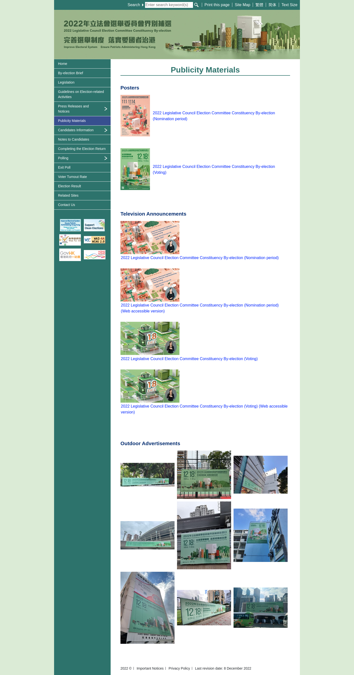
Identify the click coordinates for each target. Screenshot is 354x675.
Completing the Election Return (82, 149)
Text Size (289, 5)
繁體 (259, 5)
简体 (272, 5)
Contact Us (66, 205)
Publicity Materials (72, 121)
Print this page (217, 5)
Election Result (69, 186)
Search (136, 5)
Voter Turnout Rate (72, 177)
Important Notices (150, 668)
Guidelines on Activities (81, 94)
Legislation (66, 82)
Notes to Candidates (73, 139)
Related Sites (68, 195)
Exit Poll (64, 167)
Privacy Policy (179, 668)
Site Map (242, 5)
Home (62, 64)
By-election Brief (70, 73)
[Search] (196, 5)
